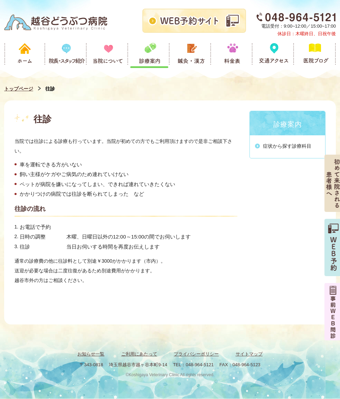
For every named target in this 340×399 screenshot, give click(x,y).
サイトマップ (249, 354)
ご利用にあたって (139, 354)
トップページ (18, 88)
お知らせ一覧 (90, 354)
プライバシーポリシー (196, 354)
